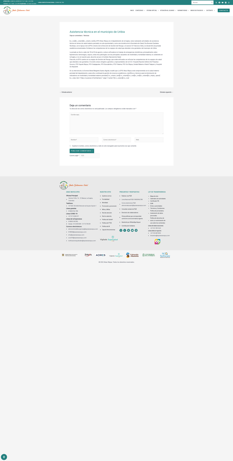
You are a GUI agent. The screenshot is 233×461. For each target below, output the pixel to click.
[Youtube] (222, 2)
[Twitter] (216, 2)
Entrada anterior (66, 92)
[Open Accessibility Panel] (4, 457)
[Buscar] (212, 2)
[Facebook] (219, 2)
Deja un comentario (76, 35)
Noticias (86, 35)
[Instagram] (226, 2)
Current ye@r (74, 155)
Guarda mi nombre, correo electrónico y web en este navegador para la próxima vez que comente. (104, 146)
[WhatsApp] (229, 2)
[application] (144, 10)
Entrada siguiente (166, 92)
